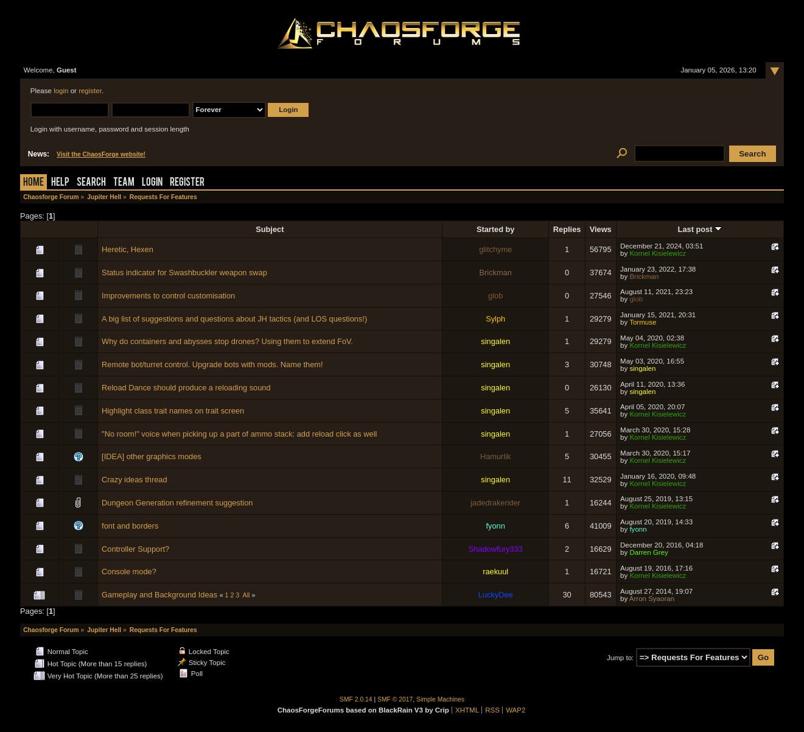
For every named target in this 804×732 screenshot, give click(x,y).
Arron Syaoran (651, 598)
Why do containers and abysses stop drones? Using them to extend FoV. (227, 341)
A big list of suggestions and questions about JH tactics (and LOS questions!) (234, 318)
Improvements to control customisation (168, 295)
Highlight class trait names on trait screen (173, 410)
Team (124, 183)
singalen (495, 341)
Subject (270, 229)
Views (601, 229)
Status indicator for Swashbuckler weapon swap (184, 272)
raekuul (495, 571)
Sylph (495, 318)
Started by (496, 229)
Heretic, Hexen (127, 249)
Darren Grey (648, 552)
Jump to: (620, 657)
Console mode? (129, 571)
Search (91, 183)
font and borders (130, 525)
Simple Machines (440, 699)
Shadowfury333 (496, 549)
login (61, 90)
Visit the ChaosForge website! (101, 154)
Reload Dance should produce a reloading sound (186, 387)
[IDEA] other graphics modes (151, 456)
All (246, 595)
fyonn (495, 525)
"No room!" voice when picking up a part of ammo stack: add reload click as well (239, 433)
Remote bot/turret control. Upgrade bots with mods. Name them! (212, 364)
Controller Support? (135, 549)
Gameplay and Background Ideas (159, 594)
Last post (700, 229)
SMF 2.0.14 (356, 699)
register (90, 90)
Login (152, 183)
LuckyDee (495, 594)
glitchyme (495, 249)
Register (187, 183)
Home (33, 183)
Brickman (496, 272)
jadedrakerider (495, 502)
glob (495, 295)
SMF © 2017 (395, 699)
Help (60, 183)
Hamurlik (495, 456)
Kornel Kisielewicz (657, 253)
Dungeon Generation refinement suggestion (177, 502)
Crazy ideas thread (134, 479)
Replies (567, 229)
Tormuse (642, 322)
